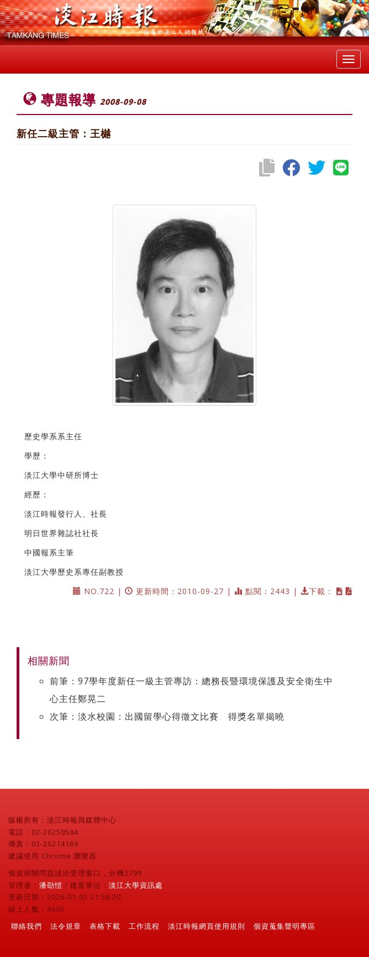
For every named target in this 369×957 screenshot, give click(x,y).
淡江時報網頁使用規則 (206, 926)
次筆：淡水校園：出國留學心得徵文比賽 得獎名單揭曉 (167, 716)
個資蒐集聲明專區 (284, 926)
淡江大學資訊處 (136, 885)
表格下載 (104, 926)
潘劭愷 (50, 885)
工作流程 (144, 926)
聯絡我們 (26, 926)
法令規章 (65, 926)
